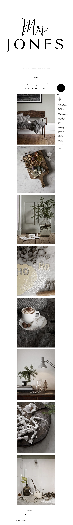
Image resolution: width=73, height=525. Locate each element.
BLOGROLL (48, 68)
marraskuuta (60, 131)
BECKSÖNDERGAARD (61, 110)
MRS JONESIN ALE (60, 103)
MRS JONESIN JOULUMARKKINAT (63, 114)
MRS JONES (27, 68)
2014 (58, 99)
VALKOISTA (60, 113)
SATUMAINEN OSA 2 (61, 109)
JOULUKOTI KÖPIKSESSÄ (62, 104)
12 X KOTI (39, 68)
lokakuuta (60, 132)
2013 (58, 145)
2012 (58, 147)
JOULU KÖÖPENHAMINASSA (62, 105)
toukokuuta (60, 139)
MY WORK (43, 68)
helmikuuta (60, 142)
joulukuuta (60, 100)
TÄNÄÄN (59, 122)
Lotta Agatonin (27, 83)
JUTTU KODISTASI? (33, 68)
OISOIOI (59, 129)
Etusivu (35, 518)
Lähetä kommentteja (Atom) (22, 520)
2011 (58, 148)
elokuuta (59, 135)
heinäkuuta (60, 136)
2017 (58, 95)
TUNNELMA (60, 101)
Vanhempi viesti (51, 518)
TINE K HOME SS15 (61, 124)
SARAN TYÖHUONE (61, 128)
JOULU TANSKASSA (61, 119)
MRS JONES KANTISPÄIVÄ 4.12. (62, 127)
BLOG (23, 68)
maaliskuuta (60, 141)
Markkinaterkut (60, 115)
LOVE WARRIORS (60, 108)
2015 (58, 98)
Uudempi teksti (18, 518)
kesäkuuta (60, 137)
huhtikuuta (60, 140)
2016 (58, 97)
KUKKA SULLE (60, 123)
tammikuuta (60, 144)
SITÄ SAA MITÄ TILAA (61, 118)
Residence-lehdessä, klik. (21, 84)
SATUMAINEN (60, 112)
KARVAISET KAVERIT (61, 126)
